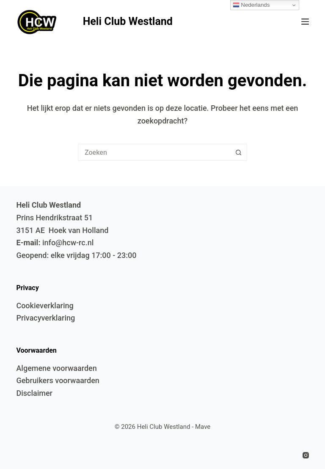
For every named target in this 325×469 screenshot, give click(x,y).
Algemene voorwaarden (56, 368)
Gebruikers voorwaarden (57, 380)
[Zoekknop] (238, 152)
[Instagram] (306, 455)
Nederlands (251, 5)
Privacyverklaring (45, 317)
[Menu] (305, 21)
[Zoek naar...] (154, 152)
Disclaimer (34, 393)
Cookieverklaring (44, 305)
